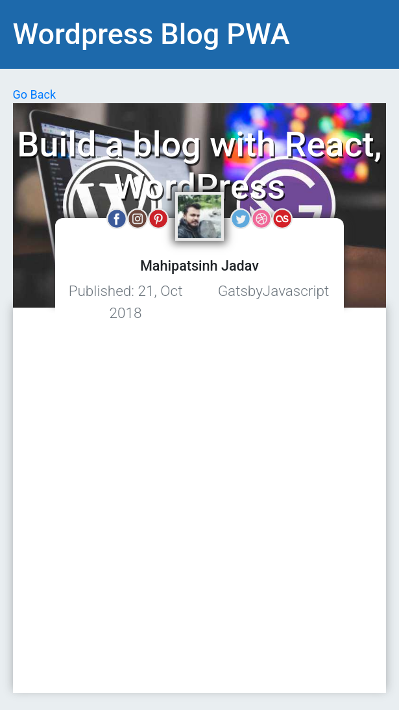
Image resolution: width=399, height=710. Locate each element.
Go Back (34, 94)
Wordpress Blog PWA (151, 34)
